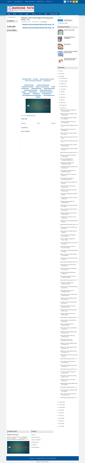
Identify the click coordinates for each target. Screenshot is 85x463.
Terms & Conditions (30, 1)
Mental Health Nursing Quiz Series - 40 (69, 152)
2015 (60, 420)
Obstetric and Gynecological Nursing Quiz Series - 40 (38, 27)
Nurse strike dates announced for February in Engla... (67, 247)
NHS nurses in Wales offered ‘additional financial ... (66, 283)
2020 (60, 407)
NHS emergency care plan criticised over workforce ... (68, 118)
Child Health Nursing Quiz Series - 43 (68, 358)
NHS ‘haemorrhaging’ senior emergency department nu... (67, 159)
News (45, 14)
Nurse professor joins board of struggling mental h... (67, 291)
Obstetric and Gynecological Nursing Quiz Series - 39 (37, 19)
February (62, 105)
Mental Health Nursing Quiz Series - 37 (69, 280)
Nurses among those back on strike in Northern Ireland (68, 145)
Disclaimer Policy (18, 1)
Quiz (22, 14)
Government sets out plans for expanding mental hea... (67, 179)
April (61, 99)
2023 (60, 76)
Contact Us (49, 1)
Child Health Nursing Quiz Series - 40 (68, 397)
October (62, 83)
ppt (41, 14)
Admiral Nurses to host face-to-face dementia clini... (68, 265)
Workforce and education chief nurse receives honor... (68, 190)
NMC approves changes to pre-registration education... (67, 163)
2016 (60, 418)
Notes (15, 14)
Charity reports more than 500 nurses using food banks (68, 295)
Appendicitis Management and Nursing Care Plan (70, 59)
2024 (60, 73)
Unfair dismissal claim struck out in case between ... (68, 130)
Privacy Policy (40, 1)
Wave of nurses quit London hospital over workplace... (68, 255)
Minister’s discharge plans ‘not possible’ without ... (67, 324)
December (62, 78)
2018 (60, 412)
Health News (61, 23)
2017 (60, 415)
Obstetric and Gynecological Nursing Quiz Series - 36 (68, 351)
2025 (60, 71)
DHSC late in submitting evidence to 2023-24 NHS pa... (68, 110)
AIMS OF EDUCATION (69, 30)
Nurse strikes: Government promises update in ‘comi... (68, 376)
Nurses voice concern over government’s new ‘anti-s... (66, 340)
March (62, 102)
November (62, 81)
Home (8, 14)
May (61, 97)
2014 (60, 423)
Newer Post (23, 123)
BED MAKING (67, 44)
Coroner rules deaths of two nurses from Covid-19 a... (68, 122)
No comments (44, 21)
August (62, 89)
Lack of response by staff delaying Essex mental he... (67, 235)
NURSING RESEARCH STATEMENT (69, 38)
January (62, 108)
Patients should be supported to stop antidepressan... (68, 114)
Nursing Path (40, 458)
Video (27, 14)
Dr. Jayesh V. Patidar (44, 461)
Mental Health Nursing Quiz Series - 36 (69, 317)
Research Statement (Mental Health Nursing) (71, 52)
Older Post (53, 123)
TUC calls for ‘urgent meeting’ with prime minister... (68, 372)
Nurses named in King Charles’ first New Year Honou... (68, 394)
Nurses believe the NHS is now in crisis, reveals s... (67, 362)
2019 (60, 410)
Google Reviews (11, 17)
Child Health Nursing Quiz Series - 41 (68, 387)
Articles (34, 14)
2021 (60, 404)
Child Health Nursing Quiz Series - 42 (68, 369)
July (61, 91)
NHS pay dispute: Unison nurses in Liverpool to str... (68, 186)
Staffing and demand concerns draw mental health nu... (68, 213)
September (63, 86)
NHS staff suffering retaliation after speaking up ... (68, 273)
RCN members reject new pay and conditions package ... (68, 277)
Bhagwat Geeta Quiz (13, 434)
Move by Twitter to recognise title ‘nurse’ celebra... (67, 239)
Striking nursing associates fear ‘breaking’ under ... (67, 202)
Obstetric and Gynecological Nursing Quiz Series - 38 (38, 24)
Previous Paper (54, 14)
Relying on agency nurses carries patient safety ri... (67, 314)
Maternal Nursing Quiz (31, 115)
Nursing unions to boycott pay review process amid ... (68, 310)
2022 (60, 402)
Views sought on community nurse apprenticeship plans (68, 171)
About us (9, 1)
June (61, 94)
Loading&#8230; (38, 52)
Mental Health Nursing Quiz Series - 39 (69, 224)
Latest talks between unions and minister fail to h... (67, 336)
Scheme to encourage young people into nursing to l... (68, 269)
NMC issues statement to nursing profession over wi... (67, 306)
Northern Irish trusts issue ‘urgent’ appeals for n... (67, 380)
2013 (60, 426)
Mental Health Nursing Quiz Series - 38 (69, 262)
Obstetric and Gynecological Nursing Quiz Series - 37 (68, 348)
